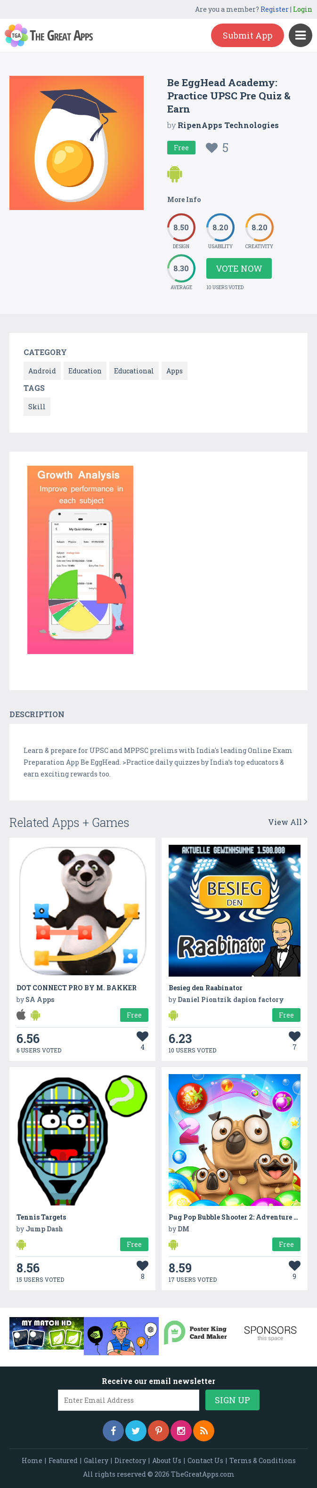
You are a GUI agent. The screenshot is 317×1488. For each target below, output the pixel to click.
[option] (80, 561)
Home (32, 1460)
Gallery (96, 1460)
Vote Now (239, 268)
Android (42, 370)
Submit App (247, 35)
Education (85, 370)
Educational (134, 370)
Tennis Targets (41, 1217)
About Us (166, 1460)
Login (302, 9)
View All (288, 822)
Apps (174, 370)
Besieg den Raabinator (206, 987)
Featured (63, 1460)
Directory (130, 1460)
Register (274, 9)
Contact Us (205, 1460)
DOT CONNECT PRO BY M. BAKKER (76, 987)
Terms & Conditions (262, 1460)
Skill (37, 406)
